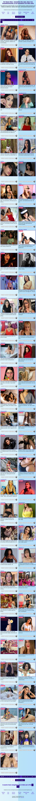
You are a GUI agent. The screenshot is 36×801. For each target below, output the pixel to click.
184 (32, 776)
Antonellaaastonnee (22, 93)
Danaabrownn (21, 24)
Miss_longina (21, 525)
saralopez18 (2, 342)
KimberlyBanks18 (3, 547)
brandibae (20, 47)
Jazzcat (1, 684)
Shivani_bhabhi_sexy (22, 456)
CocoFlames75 (3, 479)
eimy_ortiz (2, 183)
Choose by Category (20, 16)
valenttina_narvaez (4, 24)
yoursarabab (2, 502)
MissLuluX (2, 525)
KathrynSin (20, 138)
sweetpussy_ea (3, 639)
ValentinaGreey (3, 138)
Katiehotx (20, 274)
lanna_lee (20, 252)
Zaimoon (2, 570)
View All (2, 776)
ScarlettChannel (3, 115)
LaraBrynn (20, 297)
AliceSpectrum (21, 639)
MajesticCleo (21, 206)
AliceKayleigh (21, 366)
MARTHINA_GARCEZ (22, 229)
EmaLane (2, 47)
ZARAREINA (20, 570)
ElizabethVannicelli (22, 69)
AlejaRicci (2, 252)
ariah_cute (20, 320)
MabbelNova (2, 729)
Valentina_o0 (21, 547)
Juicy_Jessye (3, 661)
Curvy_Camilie (21, 388)
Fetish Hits (22, 797)
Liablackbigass (3, 707)
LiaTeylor (2, 229)
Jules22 (19, 183)
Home (13, 16)
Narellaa (2, 161)
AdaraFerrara (21, 729)
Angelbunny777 (3, 297)
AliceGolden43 (21, 115)
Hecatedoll (20, 593)
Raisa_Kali (2, 93)
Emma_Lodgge (3, 456)
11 (27, 776)
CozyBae (20, 707)
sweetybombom (3, 366)
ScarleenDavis (3, 388)
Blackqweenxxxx (3, 320)
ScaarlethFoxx (21, 479)
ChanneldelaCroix (21, 661)
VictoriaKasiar (21, 434)
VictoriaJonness (21, 502)
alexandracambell (3, 69)
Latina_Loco (2, 752)
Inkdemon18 (2, 274)
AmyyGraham (21, 161)
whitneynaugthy (3, 411)
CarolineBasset (21, 411)
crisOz (1, 593)
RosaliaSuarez (21, 342)
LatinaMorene (21, 684)
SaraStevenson (3, 206)
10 (25, 776)
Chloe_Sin (2, 434)
